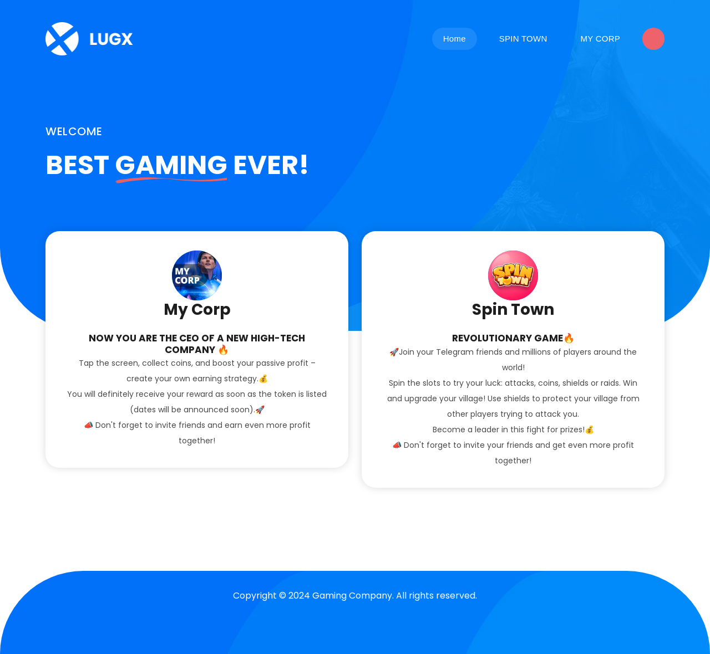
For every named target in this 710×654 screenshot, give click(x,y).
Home (454, 38)
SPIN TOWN (523, 38)
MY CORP (600, 38)
